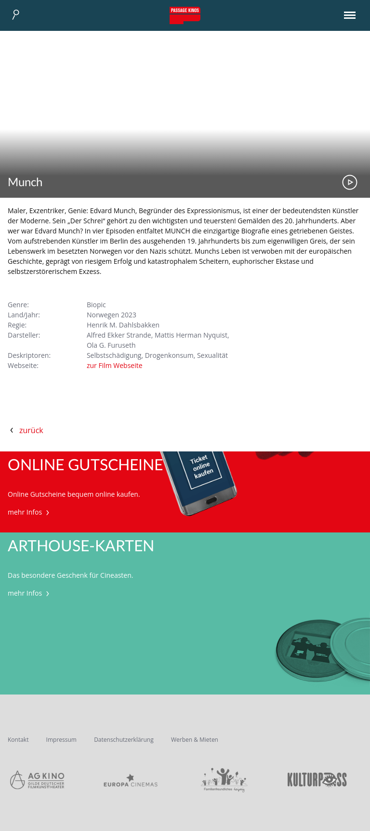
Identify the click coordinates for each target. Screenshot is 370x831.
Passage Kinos (185, 15)
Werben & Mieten (194, 740)
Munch (25, 183)
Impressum (61, 740)
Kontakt (18, 740)
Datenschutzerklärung (124, 740)
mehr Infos (30, 512)
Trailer (349, 182)
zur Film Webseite (115, 365)
